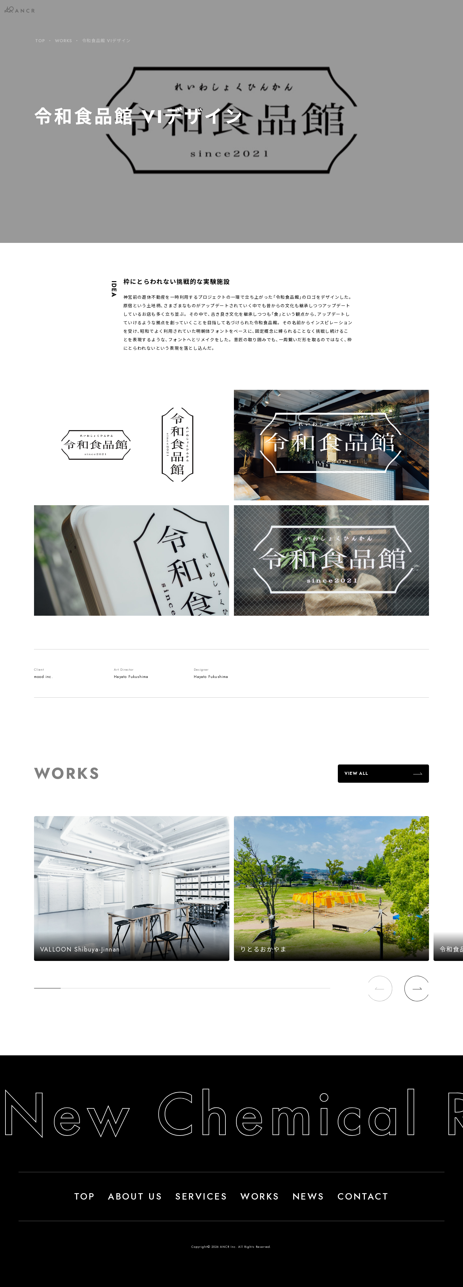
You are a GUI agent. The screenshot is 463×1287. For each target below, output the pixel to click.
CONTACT (363, 1196)
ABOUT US (135, 1196)
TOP (40, 41)
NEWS (309, 1196)
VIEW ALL (356, 773)
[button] (416, 988)
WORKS (63, 41)
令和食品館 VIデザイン (106, 41)
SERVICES (201, 1196)
